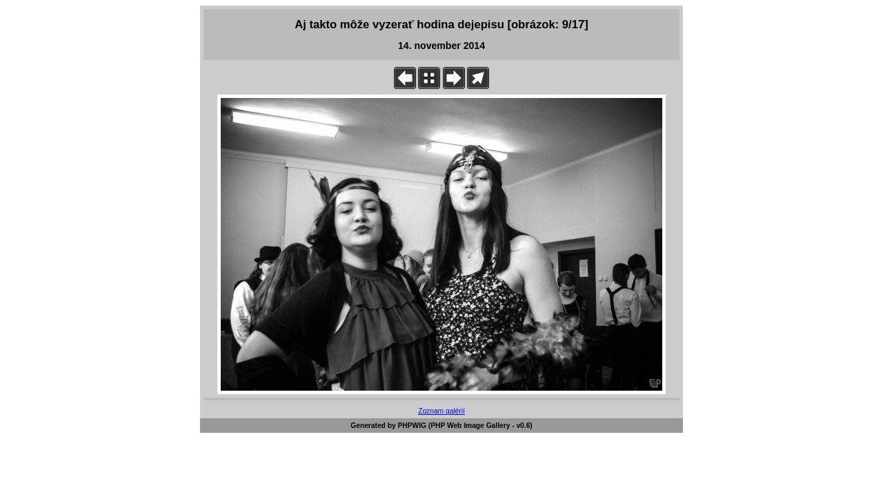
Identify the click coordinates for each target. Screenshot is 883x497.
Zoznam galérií (441, 411)
